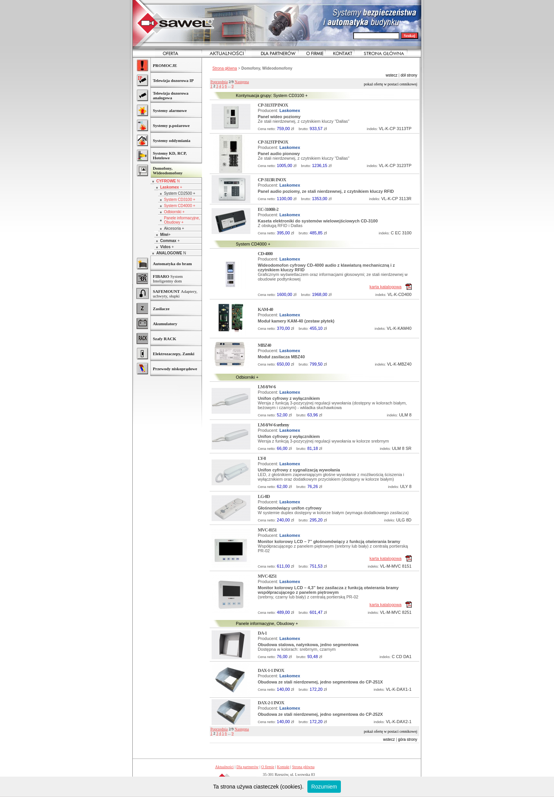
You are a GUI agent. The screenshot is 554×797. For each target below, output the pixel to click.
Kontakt (283, 767)
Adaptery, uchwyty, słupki (175, 293)
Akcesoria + (174, 228)
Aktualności (224, 767)
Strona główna (224, 68)
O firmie (267, 767)
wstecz (391, 75)
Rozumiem (324, 787)
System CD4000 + (179, 206)
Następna (242, 82)
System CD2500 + (179, 193)
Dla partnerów (247, 767)
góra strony (407, 739)
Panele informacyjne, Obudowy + (182, 220)
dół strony (408, 75)
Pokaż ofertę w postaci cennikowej (390, 84)
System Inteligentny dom (168, 278)
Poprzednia (219, 82)
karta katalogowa (385, 286)
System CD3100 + (179, 199)
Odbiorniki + (174, 212)
